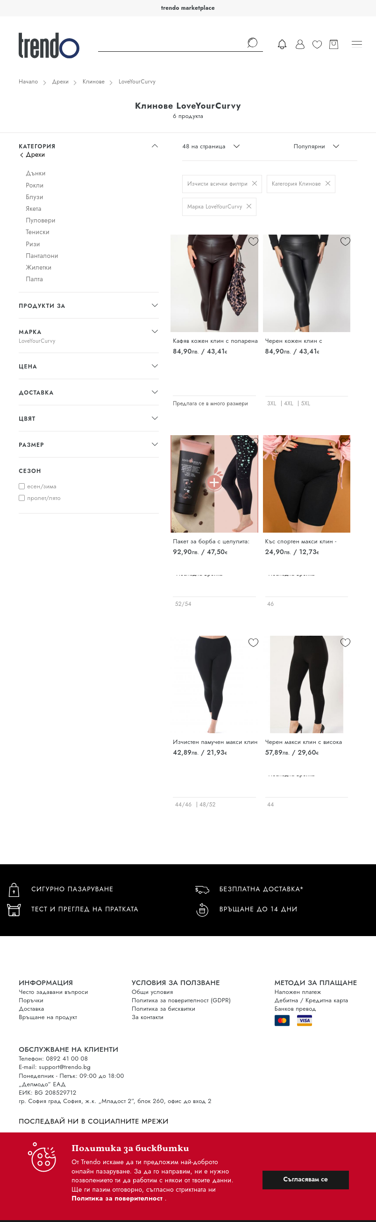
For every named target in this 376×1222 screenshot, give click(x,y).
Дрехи (60, 81)
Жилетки (38, 267)
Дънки (36, 173)
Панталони (42, 255)
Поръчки (31, 1000)
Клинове (94, 81)
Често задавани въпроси (53, 991)
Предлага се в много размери (210, 403)
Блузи (34, 196)
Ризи (33, 244)
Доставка (31, 1008)
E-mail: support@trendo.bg (55, 1066)
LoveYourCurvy (137, 81)
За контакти (147, 1017)
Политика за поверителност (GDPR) (181, 1000)
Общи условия (152, 991)
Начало (28, 81)
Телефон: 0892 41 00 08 (53, 1058)
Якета (33, 208)
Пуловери (40, 220)
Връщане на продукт (48, 1017)
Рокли (34, 185)
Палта (34, 279)
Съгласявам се (306, 1179)
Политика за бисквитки (163, 1008)
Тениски (38, 231)
